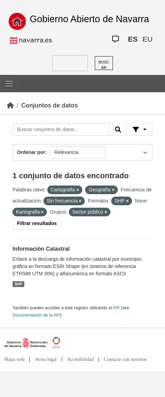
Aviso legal (46, 359)
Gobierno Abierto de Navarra (89, 19)
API (116, 307)
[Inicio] (10, 105)
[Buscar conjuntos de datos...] (61, 129)
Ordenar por (31, 152)
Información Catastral (41, 249)
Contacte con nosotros (125, 359)
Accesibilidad (80, 359)
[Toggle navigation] (9, 83)
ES (133, 39)
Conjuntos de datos (49, 105)
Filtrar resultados (37, 223)
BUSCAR (104, 65)
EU (147, 39)
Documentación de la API (36, 315)
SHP (18, 284)
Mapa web (14, 359)
